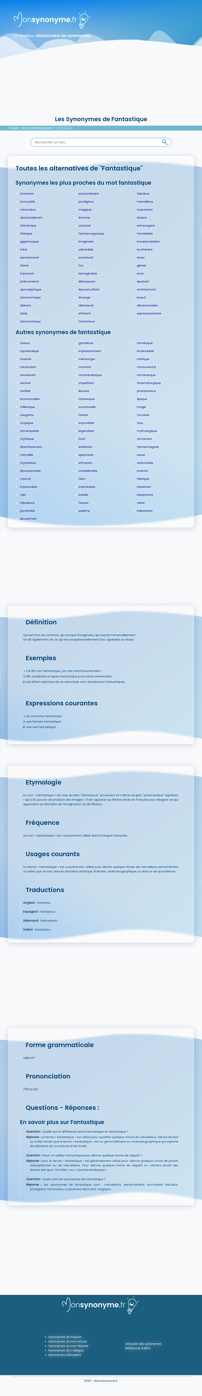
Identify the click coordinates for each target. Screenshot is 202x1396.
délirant (25, 305)
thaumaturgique (149, 383)
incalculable (145, 351)
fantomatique (30, 321)
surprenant (145, 209)
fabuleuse (27, 503)
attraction (144, 439)
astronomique (30, 297)
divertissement (31, 447)
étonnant (27, 193)
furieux (25, 343)
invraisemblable (148, 241)
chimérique (28, 225)
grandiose (86, 343)
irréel (23, 249)
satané (25, 383)
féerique (26, 233)
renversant (28, 375)
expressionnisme (149, 313)
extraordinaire (89, 193)
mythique (27, 439)
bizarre (142, 217)
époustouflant (89, 289)
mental (25, 479)
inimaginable (88, 273)
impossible (86, 423)
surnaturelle (87, 407)
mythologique (147, 431)
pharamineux (146, 391)
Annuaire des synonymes (143, 1344)
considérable (88, 471)
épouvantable (30, 471)
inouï (140, 273)
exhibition (85, 447)
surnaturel (86, 257)
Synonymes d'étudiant (64, 1355)
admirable (86, 249)
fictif (82, 439)
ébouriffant (28, 519)
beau (140, 257)
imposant (27, 273)
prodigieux (86, 201)
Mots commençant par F (37, 128)
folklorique (27, 407)
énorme (84, 217)
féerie (24, 265)
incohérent (145, 249)
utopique (26, 423)
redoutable (145, 463)
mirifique (143, 359)
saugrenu (27, 415)
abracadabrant (31, 217)
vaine (141, 503)
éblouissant (87, 281)
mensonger (87, 359)
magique (85, 209)
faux (140, 423)
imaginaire (86, 241)
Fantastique (64, 128)
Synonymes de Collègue (66, 1350)
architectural (146, 289)
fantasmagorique (91, 233)
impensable (28, 487)
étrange (84, 297)
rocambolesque (90, 375)
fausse (84, 503)
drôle (23, 313)
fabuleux (143, 193)
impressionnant (90, 351)
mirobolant (28, 367)
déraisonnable (147, 305)
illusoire (84, 391)
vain (23, 495)
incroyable (27, 201)
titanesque (87, 399)
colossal (84, 225)
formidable (145, 233)
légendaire (86, 431)
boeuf (141, 297)
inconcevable (30, 399)
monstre (85, 367)
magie (141, 407)
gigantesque (29, 241)
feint (82, 479)
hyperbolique (29, 351)
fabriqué (143, 479)
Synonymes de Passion (65, 1337)
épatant (143, 281)
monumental (146, 367)
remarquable (29, 431)
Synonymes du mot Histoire (68, 1346)
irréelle (83, 495)
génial (141, 265)
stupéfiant (86, 383)
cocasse (143, 415)
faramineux (87, 321)
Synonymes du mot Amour (67, 1341)
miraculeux (28, 209)
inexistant (144, 487)
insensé (25, 359)
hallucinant (145, 511)
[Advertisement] (101, 85)
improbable (87, 487)
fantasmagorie (148, 447)
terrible (25, 391)
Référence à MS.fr (138, 1348)
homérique (145, 343)
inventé (142, 471)
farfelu (83, 415)
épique (142, 399)
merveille (26, 455)
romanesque (146, 375)
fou (81, 265)
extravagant (146, 225)
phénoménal (29, 281)
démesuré (86, 305)
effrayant (85, 463)
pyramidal (27, 511)
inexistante (145, 495)
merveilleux (145, 201)
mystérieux (28, 463)
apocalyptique (30, 289)
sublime (84, 511)
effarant (85, 313)
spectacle (86, 455)
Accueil (13, 128)
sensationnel (29, 257)
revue (141, 455)
